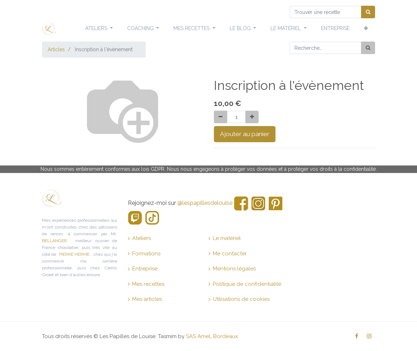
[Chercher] (368, 12)
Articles (56, 49)
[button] (366, 28)
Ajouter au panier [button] (244, 134)
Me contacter (227, 253)
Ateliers (139, 238)
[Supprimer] (220, 117)
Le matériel (224, 238)
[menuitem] (335, 28)
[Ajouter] (252, 117)
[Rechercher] (368, 48)
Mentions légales (232, 268)
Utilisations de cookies (239, 299)
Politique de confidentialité (244, 284)
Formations (144, 253)
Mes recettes (146, 284)
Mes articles (145, 299)
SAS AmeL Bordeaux (212, 336)
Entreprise (143, 268)
